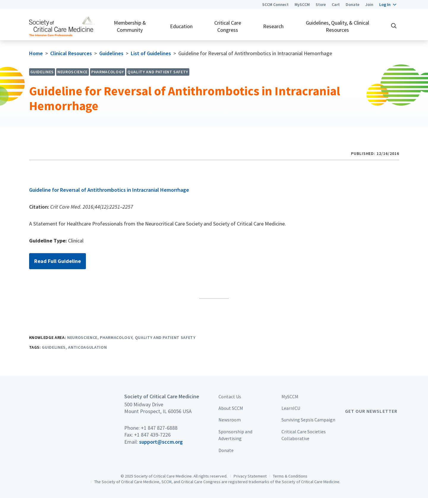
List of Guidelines (151, 53)
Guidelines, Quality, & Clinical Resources (337, 26)
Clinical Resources (71, 53)
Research (273, 26)
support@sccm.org (161, 441)
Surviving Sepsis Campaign (308, 420)
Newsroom (229, 420)
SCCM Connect (275, 4)
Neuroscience (82, 337)
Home (36, 53)
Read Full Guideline (57, 261)
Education (181, 26)
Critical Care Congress (227, 26)
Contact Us (229, 396)
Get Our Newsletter (371, 411)
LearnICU (290, 408)
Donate (352, 4)
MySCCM (302, 4)
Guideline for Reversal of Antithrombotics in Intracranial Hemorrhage (109, 189)
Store (321, 4)
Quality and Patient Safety (165, 337)
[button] (387, 4)
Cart (336, 4)
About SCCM (230, 408)
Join (369, 4)
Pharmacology (116, 337)
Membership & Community (130, 26)
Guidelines (111, 53)
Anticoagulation (87, 347)
